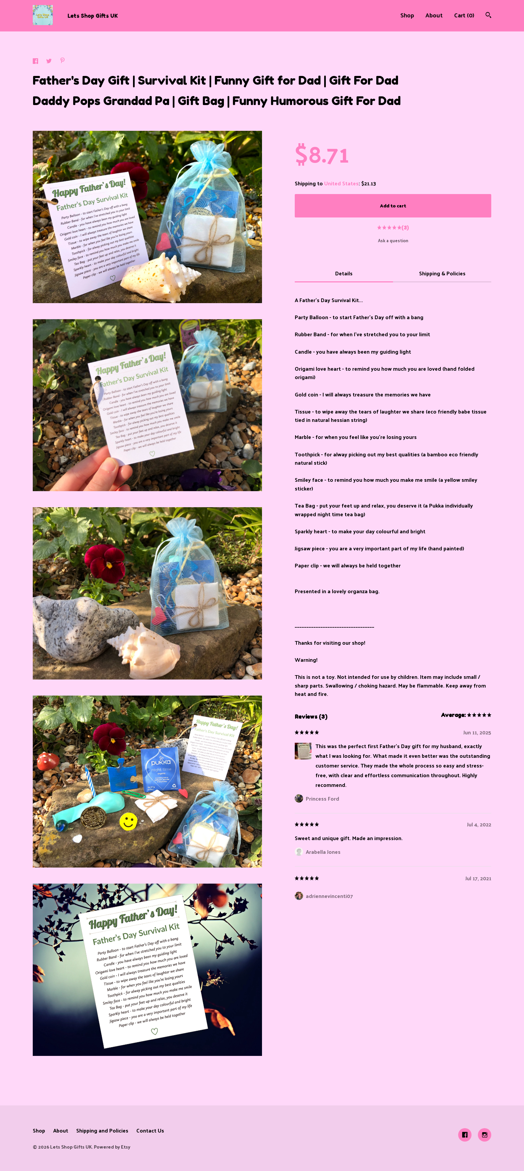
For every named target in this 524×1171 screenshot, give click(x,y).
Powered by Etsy (112, 1147)
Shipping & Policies (442, 273)
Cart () (464, 14)
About (434, 14)
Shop (407, 14)
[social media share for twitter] (49, 62)
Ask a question (393, 240)
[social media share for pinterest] (62, 61)
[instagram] (484, 1135)
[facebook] (465, 1135)
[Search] (488, 15)
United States (341, 183)
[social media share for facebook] (36, 62)
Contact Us (150, 1130)
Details (344, 273)
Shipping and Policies (102, 1130)
